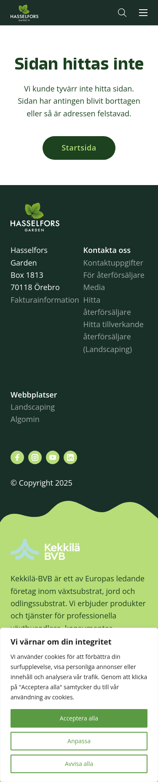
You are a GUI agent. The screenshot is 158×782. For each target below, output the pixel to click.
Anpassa (79, 741)
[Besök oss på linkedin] (70, 457)
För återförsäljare (114, 275)
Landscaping (33, 407)
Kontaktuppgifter (113, 263)
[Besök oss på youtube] (52, 457)
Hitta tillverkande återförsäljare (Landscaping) (113, 336)
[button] (122, 12)
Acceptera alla (79, 718)
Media (94, 287)
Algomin (25, 419)
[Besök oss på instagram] (35, 457)
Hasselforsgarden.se (37, 12)
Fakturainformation (45, 300)
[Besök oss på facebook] (17, 457)
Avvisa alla (79, 764)
